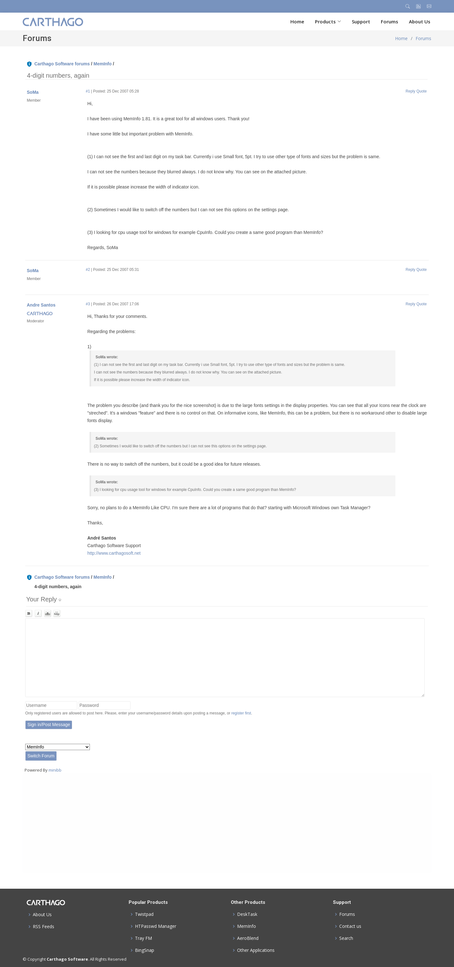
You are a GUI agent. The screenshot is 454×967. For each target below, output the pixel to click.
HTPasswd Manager (155, 926)
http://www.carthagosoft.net (114, 553)
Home (297, 21)
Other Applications (256, 950)
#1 (88, 91)
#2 (88, 269)
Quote (421, 91)
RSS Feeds (43, 926)
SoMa (32, 92)
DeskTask (247, 914)
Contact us (350, 926)
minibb (55, 770)
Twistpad (144, 914)
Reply (411, 91)
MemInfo (102, 63)
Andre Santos (41, 304)
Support (361, 21)
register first (241, 713)
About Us (419, 21)
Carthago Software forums (62, 63)
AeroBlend (248, 938)
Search (346, 938)
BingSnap (144, 950)
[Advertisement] (217, 823)
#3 (88, 304)
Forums (389, 21)
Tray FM (143, 938)
